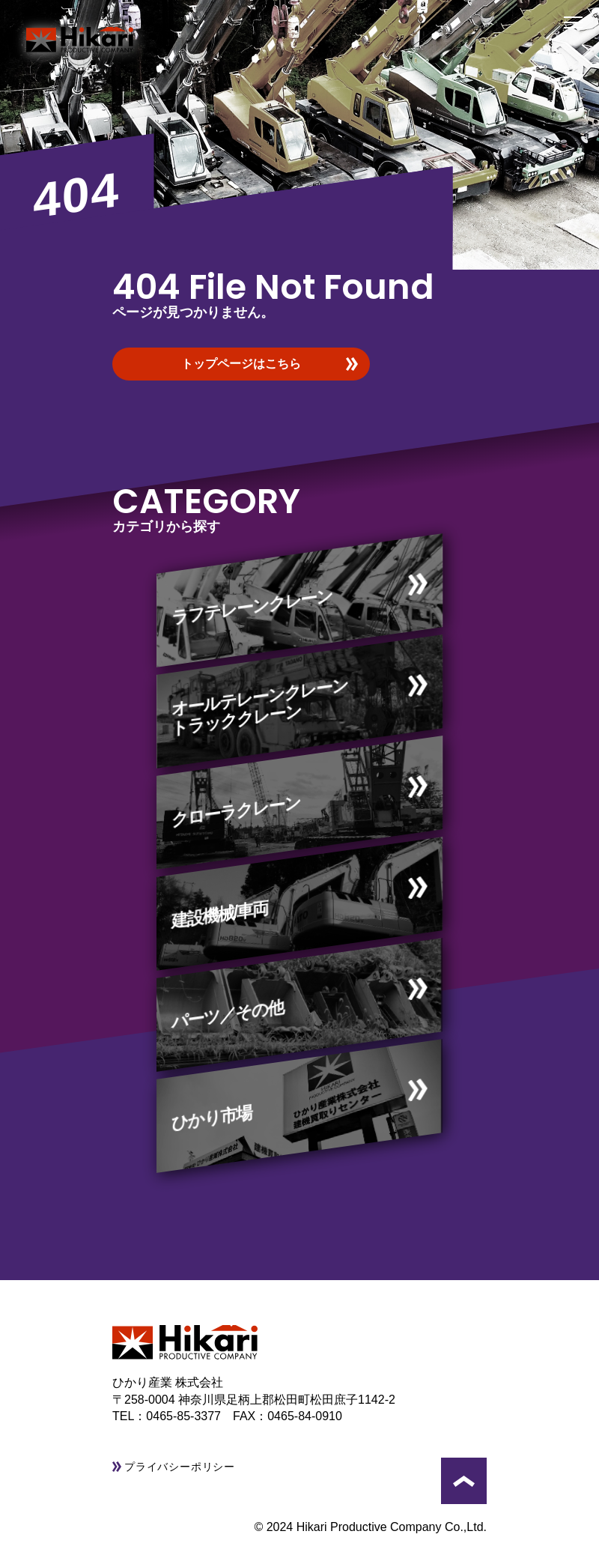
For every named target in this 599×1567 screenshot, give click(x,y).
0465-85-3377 (189, 1416)
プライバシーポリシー (179, 1467)
